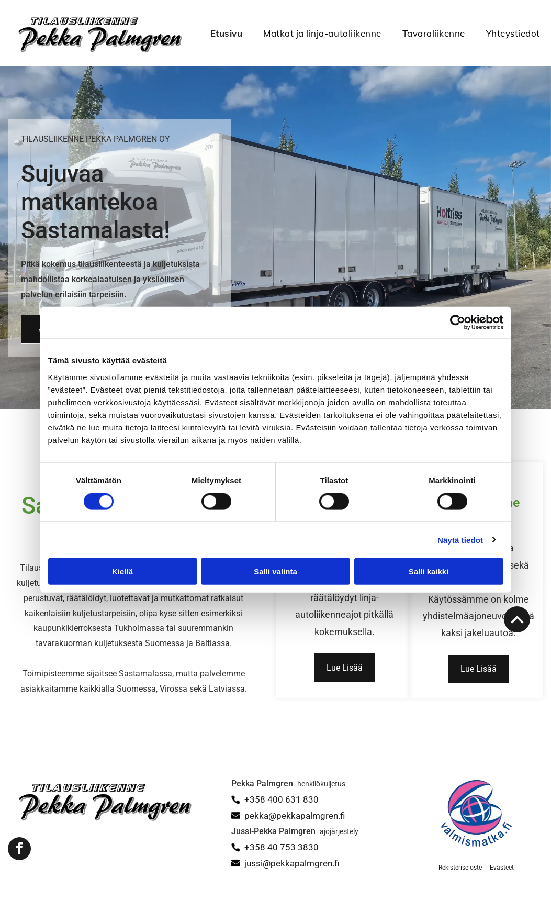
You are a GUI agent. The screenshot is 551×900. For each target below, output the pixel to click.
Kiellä (122, 571)
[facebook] (19, 850)
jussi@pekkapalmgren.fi (291, 863)
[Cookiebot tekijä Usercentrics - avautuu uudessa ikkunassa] (457, 322)
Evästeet (502, 867)
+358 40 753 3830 (281, 847)
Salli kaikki (429, 571)
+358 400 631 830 (281, 799)
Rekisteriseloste (460, 867)
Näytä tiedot (460, 539)
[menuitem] (216, 33)
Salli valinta (275, 571)
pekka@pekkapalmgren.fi (294, 815)
